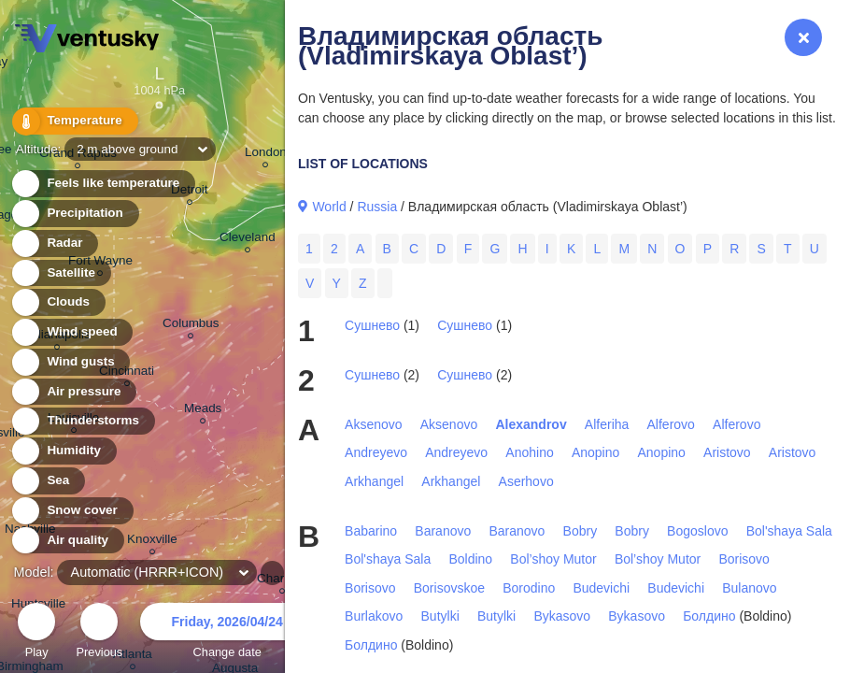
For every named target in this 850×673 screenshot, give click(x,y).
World (329, 206)
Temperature (73, 121)
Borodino (529, 587)
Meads (202, 411)
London (266, 155)
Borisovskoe (449, 587)
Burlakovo (374, 616)
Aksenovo (373, 424)
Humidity (63, 451)
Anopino (595, 452)
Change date (227, 633)
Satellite (60, 273)
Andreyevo (376, 452)
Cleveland (248, 240)
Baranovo (443, 530)
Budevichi (601, 587)
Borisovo (743, 558)
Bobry (580, 530)
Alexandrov (530, 424)
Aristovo (727, 452)
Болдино (709, 616)
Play (36, 633)
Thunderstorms (82, 421)
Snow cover (71, 510)
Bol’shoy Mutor (553, 558)
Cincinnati (126, 373)
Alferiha (607, 424)
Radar (54, 243)
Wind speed (71, 332)
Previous (99, 633)
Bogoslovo (697, 530)
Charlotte (282, 581)
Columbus (191, 326)
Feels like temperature (102, 183)
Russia (377, 206)
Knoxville (152, 541)
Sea (47, 480)
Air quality (66, 540)
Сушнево (372, 325)
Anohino (529, 452)
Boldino (470, 558)
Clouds (57, 302)
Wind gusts (70, 362)
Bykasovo (561, 616)
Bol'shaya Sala (789, 530)
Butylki (440, 616)
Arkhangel (374, 481)
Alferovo (671, 424)
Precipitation (74, 213)
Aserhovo (526, 481)
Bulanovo (749, 587)
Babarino (371, 530)
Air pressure (73, 392)
